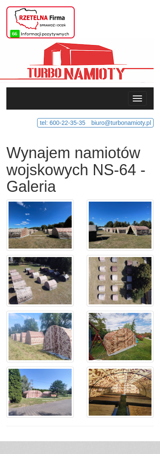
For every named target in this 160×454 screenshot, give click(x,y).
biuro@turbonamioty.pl (121, 122)
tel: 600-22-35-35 (62, 122)
